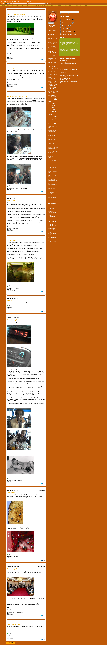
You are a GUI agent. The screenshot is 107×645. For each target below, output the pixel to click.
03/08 (52, 87)
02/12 (55, 63)
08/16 (49, 43)
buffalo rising (50, 151)
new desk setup (65, 21)
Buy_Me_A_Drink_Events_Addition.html (18, 56)
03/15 (49, 48)
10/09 (49, 78)
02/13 (49, 59)
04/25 (54, 37)
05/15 (54, 47)
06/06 (54, 95)
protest (52, 185)
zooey (56, 200)
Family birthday (65, 25)
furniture (49, 134)
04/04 (49, 116)
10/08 (49, 84)
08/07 (54, 90)
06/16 (53, 43)
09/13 (55, 55)
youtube (54, 200)
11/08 (55, 82)
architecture (52, 145)
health (56, 171)
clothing (53, 131)
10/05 (52, 99)
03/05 (54, 105)
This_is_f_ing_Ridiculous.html (16, 480)
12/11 (52, 65)
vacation (56, 194)
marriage (56, 176)
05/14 (49, 52)
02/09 (55, 81)
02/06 (49, 98)
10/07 (49, 90)
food (55, 132)
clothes (51, 131)
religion (52, 187)
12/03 (52, 118)
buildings (55, 151)
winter (55, 198)
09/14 (54, 50)
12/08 (52, 82)
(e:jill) (14, 371)
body (56, 148)
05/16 (55, 43)
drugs (55, 160)
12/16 (53, 42)
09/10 (52, 73)
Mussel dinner (65, 28)
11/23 (51, 38)
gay (51, 168)
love (53, 176)
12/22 (56, 38)
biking (53, 127)
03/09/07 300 (51, 219)
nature (54, 138)
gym (56, 168)
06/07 (49, 91)
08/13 (49, 56)
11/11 (55, 65)
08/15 (56, 46)
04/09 (49, 81)
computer (55, 156)
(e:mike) (34, 100)
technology (50, 192)
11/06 (49, 94)
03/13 (55, 58)
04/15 (56, 47)
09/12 (54, 61)
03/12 (52, 63)
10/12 (52, 61)
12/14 (56, 48)
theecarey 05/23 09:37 (64, 45)
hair (49, 170)
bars (51, 147)
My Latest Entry (51, 25)
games (52, 134)
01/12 (49, 65)
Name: (18, 3)
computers (50, 132)
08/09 (55, 78)
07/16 (51, 43)
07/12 (49, 62)
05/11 (56, 68)
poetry (52, 183)
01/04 (49, 118)
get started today (28, 1)
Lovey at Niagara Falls (67, 19)
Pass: (36, 3)
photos (49, 183)
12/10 (52, 71)
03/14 (54, 52)
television (53, 192)
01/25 (56, 37)
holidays (49, 136)
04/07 (54, 91)
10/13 (52, 55)
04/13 (52, 58)
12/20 (54, 39)
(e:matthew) (14, 77)
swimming (49, 140)
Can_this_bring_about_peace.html (17, 612)
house (52, 136)
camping (55, 130)
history (52, 172)
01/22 (49, 39)
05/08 (55, 85)
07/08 (49, 85)
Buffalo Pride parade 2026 (67, 31)
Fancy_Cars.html (14, 84)
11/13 (49, 55)
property (49, 185)
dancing (53, 132)
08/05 (49, 101)
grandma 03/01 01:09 (64, 42)
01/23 (54, 38)
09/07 (52, 90)
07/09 (49, 80)
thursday (49, 193)
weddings (49, 143)
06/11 (53, 68)
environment (50, 162)
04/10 (49, 76)
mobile (7, 3)
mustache (52, 179)
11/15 (49, 46)
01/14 (52, 54)
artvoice (49, 147)
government (54, 168)
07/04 (53, 113)
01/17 (51, 42)
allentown (49, 144)
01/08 (49, 88)
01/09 (49, 82)
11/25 (51, 37)
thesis (56, 192)
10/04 (50, 111)
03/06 (55, 96)
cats (55, 152)
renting (55, 188)
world (51, 200)
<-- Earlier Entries (10, 643)
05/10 (55, 74)
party (49, 181)
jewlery (49, 175)
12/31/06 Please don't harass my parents (52, 217)
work (52, 143)
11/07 (55, 88)
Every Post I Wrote (52, 29)
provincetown (50, 139)
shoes (52, 189)
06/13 (55, 56)
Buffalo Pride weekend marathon (69, 33)
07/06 (52, 95)
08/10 (55, 73)
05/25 (52, 37)
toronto (53, 140)
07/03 (55, 119)
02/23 (53, 38)
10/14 (52, 50)
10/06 (52, 94)
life (57, 175)
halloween (52, 135)
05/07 (52, 91)
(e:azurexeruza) (10, 302)
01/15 (54, 48)
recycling (49, 187)
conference (54, 157)
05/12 (54, 62)
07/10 (49, 74)
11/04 (53, 109)
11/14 (49, 50)
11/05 (49, 99)
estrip (53, 162)
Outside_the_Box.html (15, 288)
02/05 (49, 107)
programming (55, 184)
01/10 (49, 77)
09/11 (53, 66)
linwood (51, 176)
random (55, 185)
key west (54, 136)
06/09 (52, 80)
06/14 (55, 51)
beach (57, 147)
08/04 (49, 113)
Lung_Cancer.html (14, 556)
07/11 (49, 68)
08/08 (55, 84)
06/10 (52, 74)
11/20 (56, 39)
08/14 (49, 51)
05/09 (55, 80)
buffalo (53, 130)
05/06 (49, 96)
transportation (50, 194)
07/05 (53, 101)
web (49, 197)
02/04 (55, 116)
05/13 (49, 58)
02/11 (56, 70)
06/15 (51, 47)
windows (52, 198)
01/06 (52, 98)
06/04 (50, 115)
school (49, 189)
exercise (49, 164)
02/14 (49, 54)
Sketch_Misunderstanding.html (16, 635)
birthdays (55, 127)
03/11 (53, 70)
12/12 (55, 59)
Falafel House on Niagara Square (69, 30)
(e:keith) (33, 18)
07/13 (52, 56)
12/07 (53, 88)
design (49, 160)
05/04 (53, 115)
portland (49, 184)
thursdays (52, 193)
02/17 (49, 42)
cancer (43, 490)
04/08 (49, 87)
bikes (49, 148)
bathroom (49, 127)
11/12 (49, 61)
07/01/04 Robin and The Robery (52, 209)
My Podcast (50, 26)
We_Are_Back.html (14, 228)
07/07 (57, 90)
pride (52, 184)
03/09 (52, 81)
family (52, 164)
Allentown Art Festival (66, 24)
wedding (51, 197)
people (54, 181)
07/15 (49, 47)
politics (43, 566)
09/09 (52, 78)
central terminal (50, 153)
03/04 (52, 116)
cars (49, 131)
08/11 (55, 66)
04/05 (50, 105)
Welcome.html (13, 307)
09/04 (54, 111)
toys (55, 140)
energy (56, 161)
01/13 (52, 59)
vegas (49, 196)
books (49, 149)
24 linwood (50, 126)
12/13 (54, 54)
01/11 (49, 71)
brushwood (50, 130)
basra (56, 126)
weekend (49, 198)
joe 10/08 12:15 (63, 44)
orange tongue (55, 180)
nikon (49, 180)
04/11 (49, 70)
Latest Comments (52, 30)
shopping (54, 189)
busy (63, 27)
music (51, 138)
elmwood (53, 161)
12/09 (52, 77)
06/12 (52, 62)
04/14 (52, 52)
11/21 (53, 39)
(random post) (63, 34)
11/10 (55, 71)
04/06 (52, 96)
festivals (54, 164)
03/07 (57, 91)
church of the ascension (51, 155)
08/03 (53, 119)
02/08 (55, 87)
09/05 (55, 99)
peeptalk (51, 181)
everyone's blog (64, 13)
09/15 (54, 46)
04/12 (49, 63)
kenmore (52, 175)
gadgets (52, 167)
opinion (51, 180)
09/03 (52, 119)
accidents (54, 143)
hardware (53, 171)
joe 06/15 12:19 (63, 41)
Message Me (51, 23)
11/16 (54, 42)
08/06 (49, 95)
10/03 (49, 119)
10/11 (49, 66)
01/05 (53, 107)
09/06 (54, 94)
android (53, 144)
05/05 (53, 103)
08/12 (56, 61)
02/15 (51, 48)
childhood (54, 153)
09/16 (56, 42)
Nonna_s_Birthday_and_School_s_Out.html (19, 188)
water (53, 196)
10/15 (52, 46)
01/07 (52, 92)
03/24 (49, 38)
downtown (52, 160)
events (56, 162)
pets (55, 138)
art (55, 126)
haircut (55, 134)
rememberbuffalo (51, 188)
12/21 (51, 39)
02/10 (55, 76)
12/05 (55, 98)
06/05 (49, 103)
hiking (55, 135)
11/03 (55, 118)
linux (49, 176)
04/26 (49, 37)
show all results (72, 13)
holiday (54, 172)
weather (55, 196)
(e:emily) (9, 254)
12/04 (49, 109)
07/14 (52, 51)
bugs (53, 151)
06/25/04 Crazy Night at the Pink (52, 224)
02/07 (49, 92)
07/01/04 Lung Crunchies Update (52, 212)
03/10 (52, 76)
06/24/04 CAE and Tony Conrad (52, 229)
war (51, 196)
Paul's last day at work (67, 22)
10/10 (49, 73)
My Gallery (50, 27)
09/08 (52, 84)
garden (49, 168)
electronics (50, 161)
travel (57, 140)
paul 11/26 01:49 (63, 46)
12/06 (54, 92)
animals (53, 126)
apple (49, 145)
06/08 (52, 85)
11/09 (55, 77)
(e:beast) (28, 372)
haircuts (49, 135)
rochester (54, 139)
